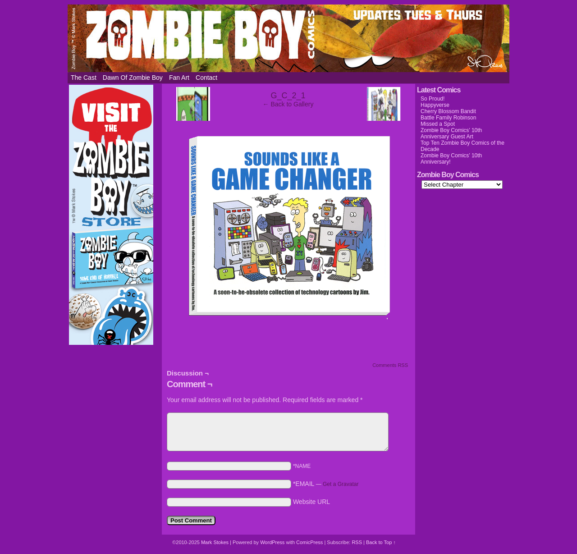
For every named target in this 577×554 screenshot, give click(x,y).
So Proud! (432, 99)
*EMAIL (326, 483)
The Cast (83, 77)
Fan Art (179, 77)
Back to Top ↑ (381, 542)
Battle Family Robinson (448, 117)
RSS (357, 542)
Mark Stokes (215, 542)
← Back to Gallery (288, 104)
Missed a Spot (438, 124)
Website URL (311, 501)
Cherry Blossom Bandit (448, 111)
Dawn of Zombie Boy (133, 77)
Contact (206, 77)
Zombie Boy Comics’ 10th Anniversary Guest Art (451, 133)
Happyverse (435, 105)
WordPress (272, 542)
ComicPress (309, 542)
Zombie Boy (288, 38)
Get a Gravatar (340, 484)
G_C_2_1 (287, 95)
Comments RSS (390, 365)
